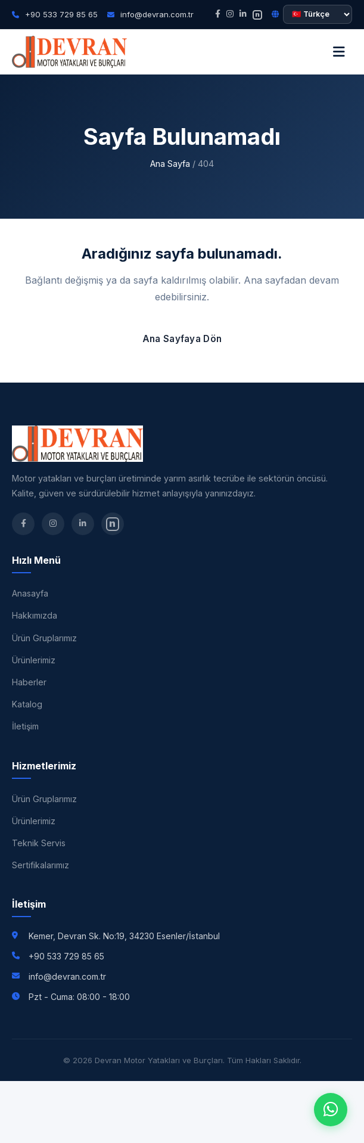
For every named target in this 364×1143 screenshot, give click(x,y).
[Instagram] (230, 14)
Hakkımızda (34, 615)
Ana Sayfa (170, 164)
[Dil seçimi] (317, 14)
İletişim (25, 726)
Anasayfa (30, 593)
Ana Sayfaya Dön (182, 338)
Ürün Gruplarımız (44, 638)
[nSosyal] (257, 14)
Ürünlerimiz (33, 660)
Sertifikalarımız (40, 865)
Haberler (29, 682)
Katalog (27, 704)
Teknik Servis (39, 843)
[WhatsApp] (330, 1109)
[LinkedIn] (243, 14)
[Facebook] (217, 14)
